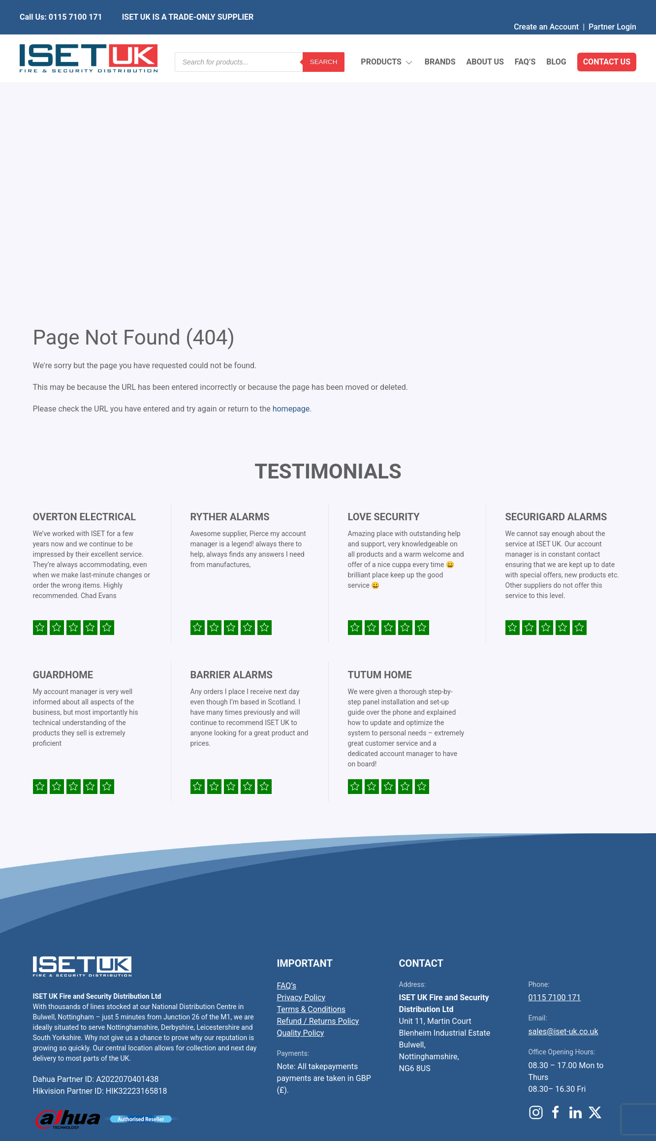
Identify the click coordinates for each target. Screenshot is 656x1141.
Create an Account (546, 7)
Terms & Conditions (311, 770)
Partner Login (612, 7)
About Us (484, 39)
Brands (440, 39)
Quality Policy (300, 793)
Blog (556, 39)
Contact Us (606, 39)
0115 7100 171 (555, 758)
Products (387, 39)
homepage (291, 169)
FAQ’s (525, 39)
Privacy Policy (301, 758)
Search (324, 39)
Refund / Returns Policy (318, 782)
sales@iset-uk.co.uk (563, 792)
